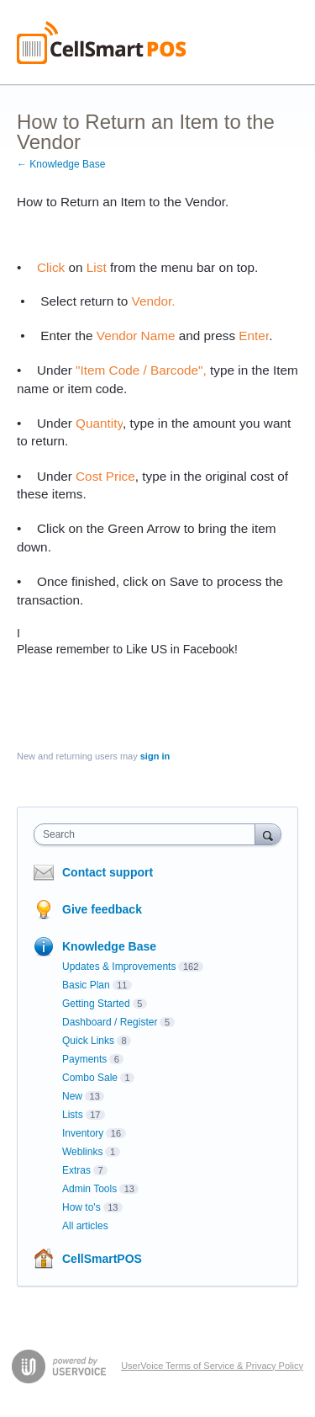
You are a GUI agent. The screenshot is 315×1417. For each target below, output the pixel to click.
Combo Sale (90, 1078)
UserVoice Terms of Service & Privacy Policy (212, 1366)
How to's (81, 1207)
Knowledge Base (109, 946)
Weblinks (82, 1152)
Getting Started (96, 1003)
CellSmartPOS (102, 1258)
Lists (72, 1115)
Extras (76, 1170)
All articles (85, 1226)
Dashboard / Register (109, 1022)
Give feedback (102, 909)
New (72, 1096)
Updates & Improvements (119, 966)
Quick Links (88, 1041)
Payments (84, 1059)
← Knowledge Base (61, 164)
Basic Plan (86, 985)
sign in (155, 756)
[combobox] (148, 834)
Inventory (82, 1133)
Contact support (107, 872)
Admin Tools (89, 1189)
